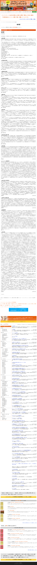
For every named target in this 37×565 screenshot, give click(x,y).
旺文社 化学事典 (4, 402)
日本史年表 (3, 344)
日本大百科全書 (4, 329)
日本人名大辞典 (4, 388)
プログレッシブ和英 (4, 350)
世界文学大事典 (4, 390)
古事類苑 (3, 345)
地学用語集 (3, 405)
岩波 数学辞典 (3, 398)
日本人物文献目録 (4, 394)
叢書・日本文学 (3, 416)
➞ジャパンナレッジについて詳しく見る (27, 19)
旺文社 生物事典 (4, 404)
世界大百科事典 (4, 330)
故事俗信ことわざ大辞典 (5, 337)
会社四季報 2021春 (4, 383)
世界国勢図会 (3, 411)
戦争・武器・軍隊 (18, 500)
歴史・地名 (2, 341)
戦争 (6, 525)
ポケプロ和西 (4, 371)
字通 (3, 336)
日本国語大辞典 (4, 334)
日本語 (2, 332)
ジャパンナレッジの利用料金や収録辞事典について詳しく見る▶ (18, 496)
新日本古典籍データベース (5, 395)
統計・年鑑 (2, 407)
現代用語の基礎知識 (4, 381)
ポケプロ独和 (4, 367)
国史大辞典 (3, 342)
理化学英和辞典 (4, 353)
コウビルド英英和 (4, 351)
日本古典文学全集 (4, 418)
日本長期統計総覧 (4, 409)
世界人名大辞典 (4, 389)
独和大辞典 (3, 360)
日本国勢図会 (3, 410)
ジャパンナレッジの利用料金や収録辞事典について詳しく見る (18, 309)
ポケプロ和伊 (4, 373)
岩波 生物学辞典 (4, 403)
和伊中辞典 (3, 364)
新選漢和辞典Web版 (4, 335)
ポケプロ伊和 (4, 372)
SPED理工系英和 (4, 356)
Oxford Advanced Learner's (5, 352)
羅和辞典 (3, 365)
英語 (2, 347)
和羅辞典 (3, 366)
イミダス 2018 (4, 382)
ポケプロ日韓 (4, 378)
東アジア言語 (2, 374)
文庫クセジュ (4, 419)
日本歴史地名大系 (4, 343)
